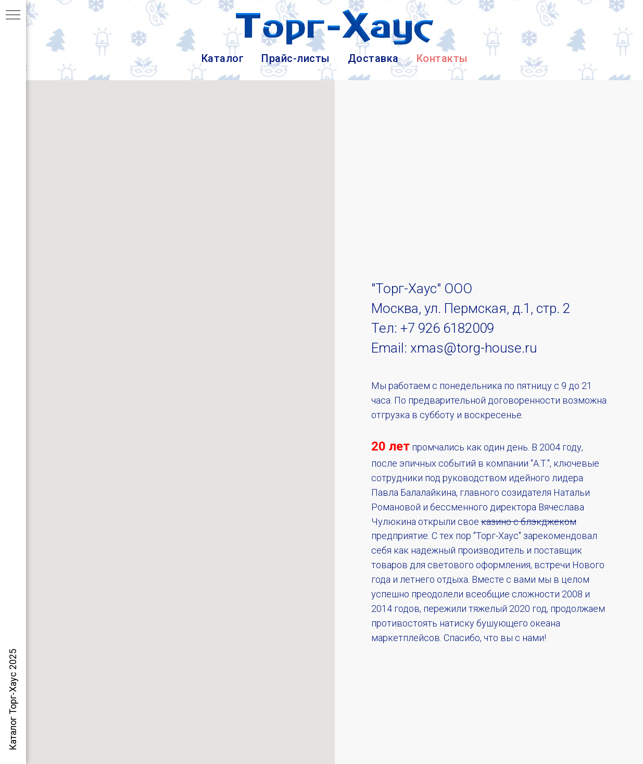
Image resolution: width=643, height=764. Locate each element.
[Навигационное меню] (13, 15)
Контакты (442, 58)
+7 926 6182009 (447, 328)
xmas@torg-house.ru (473, 348)
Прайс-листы (295, 58)
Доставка (373, 58)
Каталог (222, 58)
